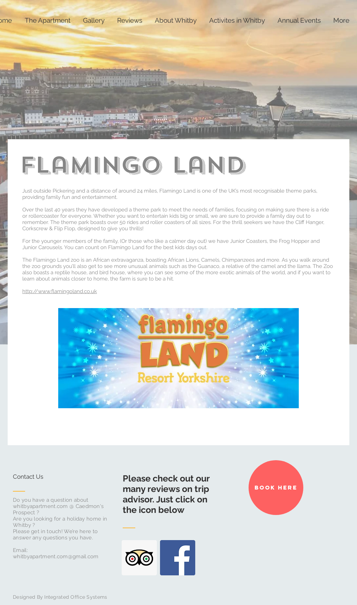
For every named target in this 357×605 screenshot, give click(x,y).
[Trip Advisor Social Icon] (139, 557)
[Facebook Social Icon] (177, 557)
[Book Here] (276, 487)
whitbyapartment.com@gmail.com (56, 556)
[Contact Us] (39, 477)
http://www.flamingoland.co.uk (59, 291)
